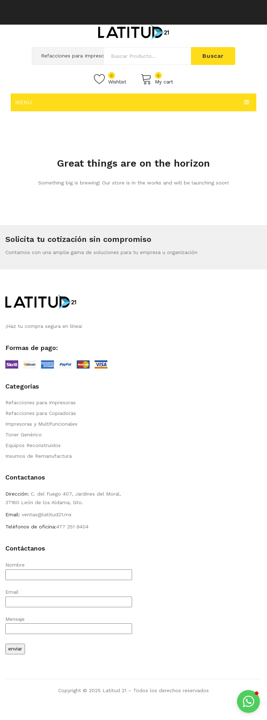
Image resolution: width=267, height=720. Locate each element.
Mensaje (68, 624)
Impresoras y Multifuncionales (41, 424)
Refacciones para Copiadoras (40, 413)
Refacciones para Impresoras (40, 402)
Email (68, 596)
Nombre (68, 569)
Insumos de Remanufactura (38, 456)
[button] (248, 701)
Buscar (213, 55)
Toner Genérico (23, 434)
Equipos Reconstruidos (33, 445)
